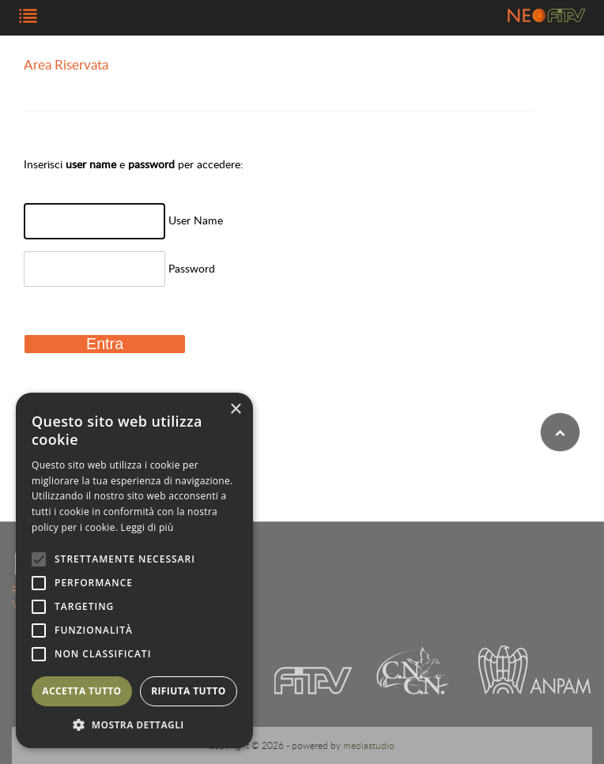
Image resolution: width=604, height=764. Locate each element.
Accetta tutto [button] (81, 691)
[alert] (134, 570)
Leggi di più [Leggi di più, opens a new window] (147, 527)
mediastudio (368, 745)
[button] (134, 724)
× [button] (235, 410)
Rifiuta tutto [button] (188, 691)
